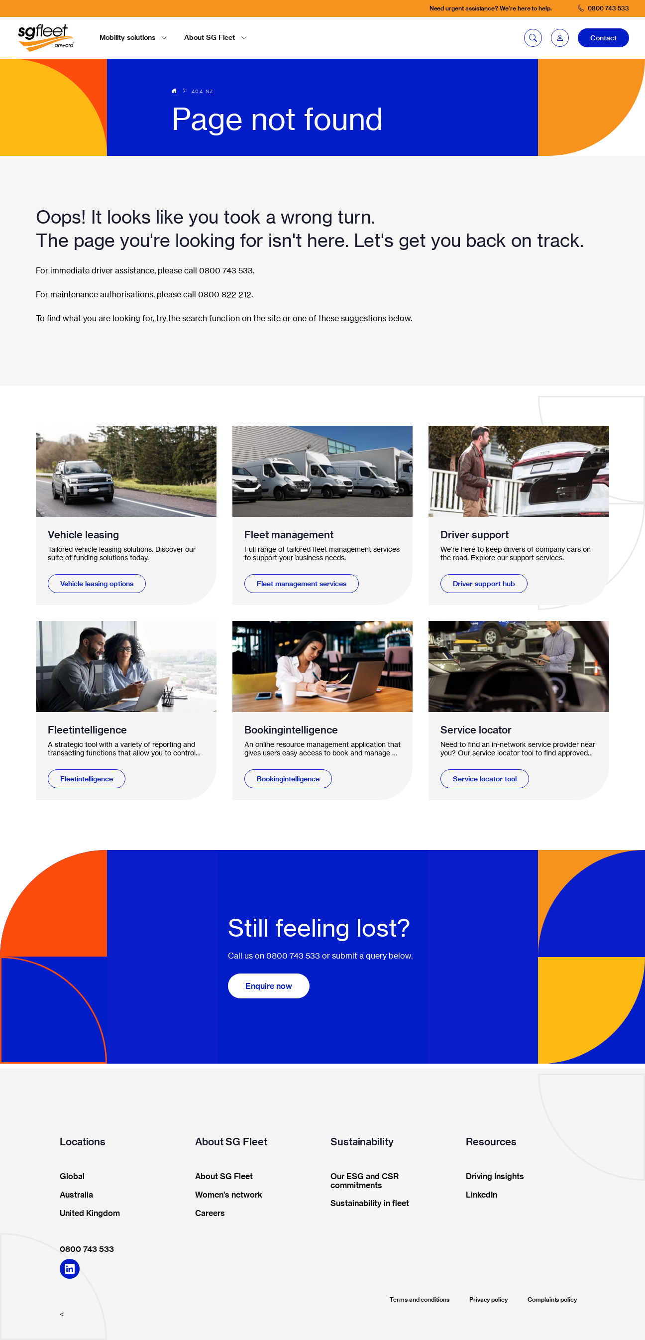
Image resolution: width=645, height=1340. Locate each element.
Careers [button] (207, 1213)
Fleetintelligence (87, 730)
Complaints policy (552, 1299)
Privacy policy (488, 1299)
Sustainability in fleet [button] (366, 1203)
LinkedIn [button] (478, 1195)
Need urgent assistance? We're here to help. (491, 8)
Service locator (476, 730)
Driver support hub (484, 583)
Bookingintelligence (291, 730)
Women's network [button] (225, 1195)
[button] (560, 38)
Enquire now (268, 986)
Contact (603, 37)
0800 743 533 (87, 1249)
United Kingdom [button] (86, 1213)
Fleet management (288, 534)
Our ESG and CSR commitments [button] (361, 1181)
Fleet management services (301, 583)
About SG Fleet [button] (215, 37)
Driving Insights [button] (491, 1176)
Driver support (474, 534)
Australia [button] (73, 1195)
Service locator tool (485, 778)
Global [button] (69, 1176)
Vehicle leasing (83, 534)
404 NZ (203, 91)
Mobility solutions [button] (133, 37)
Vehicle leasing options (96, 583)
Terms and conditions (419, 1299)
